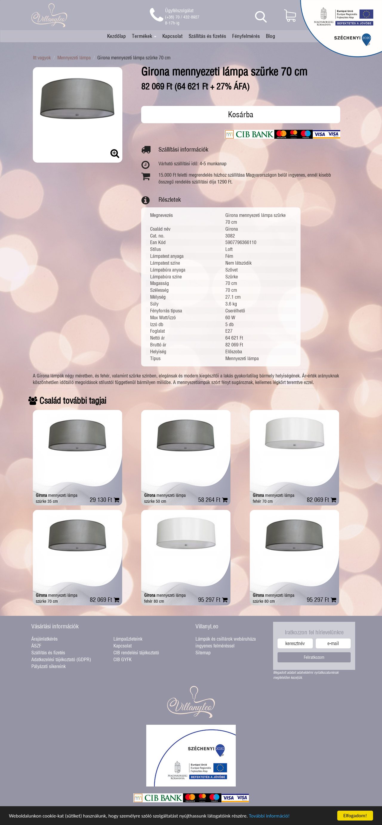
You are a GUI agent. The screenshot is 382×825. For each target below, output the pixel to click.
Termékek (144, 36)
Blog (270, 36)
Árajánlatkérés (44, 639)
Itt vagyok (42, 58)
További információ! (269, 818)
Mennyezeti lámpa (74, 58)
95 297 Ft (213, 599)
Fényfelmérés (246, 36)
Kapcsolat (172, 36)
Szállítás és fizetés (207, 36)
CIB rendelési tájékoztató (136, 653)
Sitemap (203, 653)
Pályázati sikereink (48, 666)
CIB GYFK (122, 659)
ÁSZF (36, 646)
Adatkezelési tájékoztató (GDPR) (61, 659)
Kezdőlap (116, 36)
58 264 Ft (213, 499)
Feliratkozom (314, 657)
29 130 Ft (104, 499)
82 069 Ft (321, 499)
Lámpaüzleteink (127, 639)
